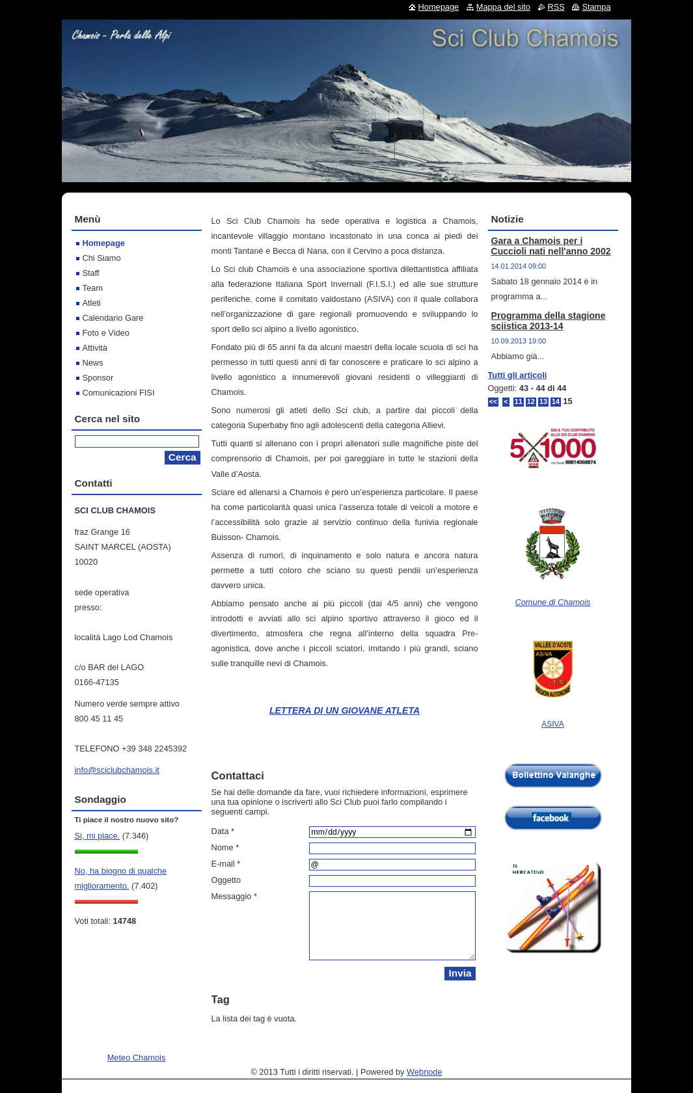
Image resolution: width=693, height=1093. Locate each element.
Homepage (104, 243)
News (93, 363)
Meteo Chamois (136, 1057)
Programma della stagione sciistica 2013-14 (548, 320)
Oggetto (226, 880)
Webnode (424, 1072)
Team (93, 288)
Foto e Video (106, 333)
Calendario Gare (113, 318)
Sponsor (98, 378)
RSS (556, 7)
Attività (95, 348)
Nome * (225, 847)
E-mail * (226, 864)
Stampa (596, 7)
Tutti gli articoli (517, 375)
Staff (91, 273)
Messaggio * (234, 896)
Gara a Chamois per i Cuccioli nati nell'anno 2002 (551, 246)
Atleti (92, 303)
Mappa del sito (503, 7)
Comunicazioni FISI (119, 393)
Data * (223, 831)
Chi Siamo (102, 258)
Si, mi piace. (97, 836)
